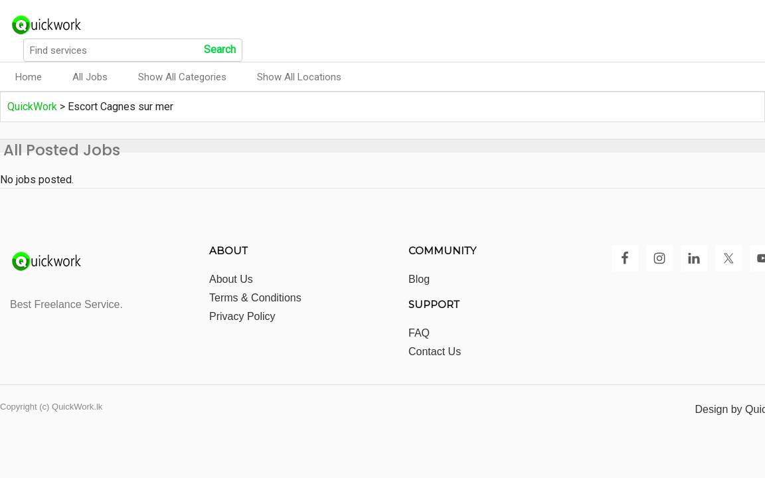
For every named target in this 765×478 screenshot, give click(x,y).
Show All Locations (299, 77)
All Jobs (90, 77)
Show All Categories (182, 77)
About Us (231, 279)
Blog (419, 279)
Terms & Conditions (255, 297)
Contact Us (434, 351)
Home (28, 77)
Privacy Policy (242, 316)
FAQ (419, 333)
